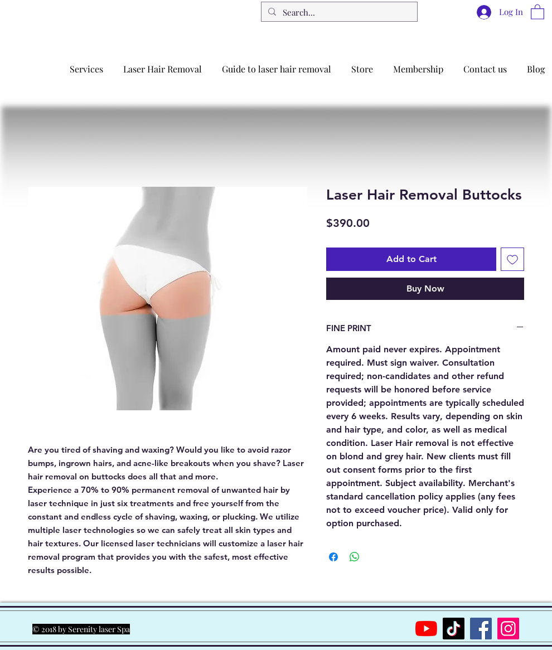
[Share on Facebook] (333, 557)
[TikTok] (453, 628)
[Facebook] (481, 628)
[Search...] (338, 12)
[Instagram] (508, 628)
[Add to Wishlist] (512, 259)
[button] (537, 11)
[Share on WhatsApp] (354, 557)
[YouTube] (426, 628)
